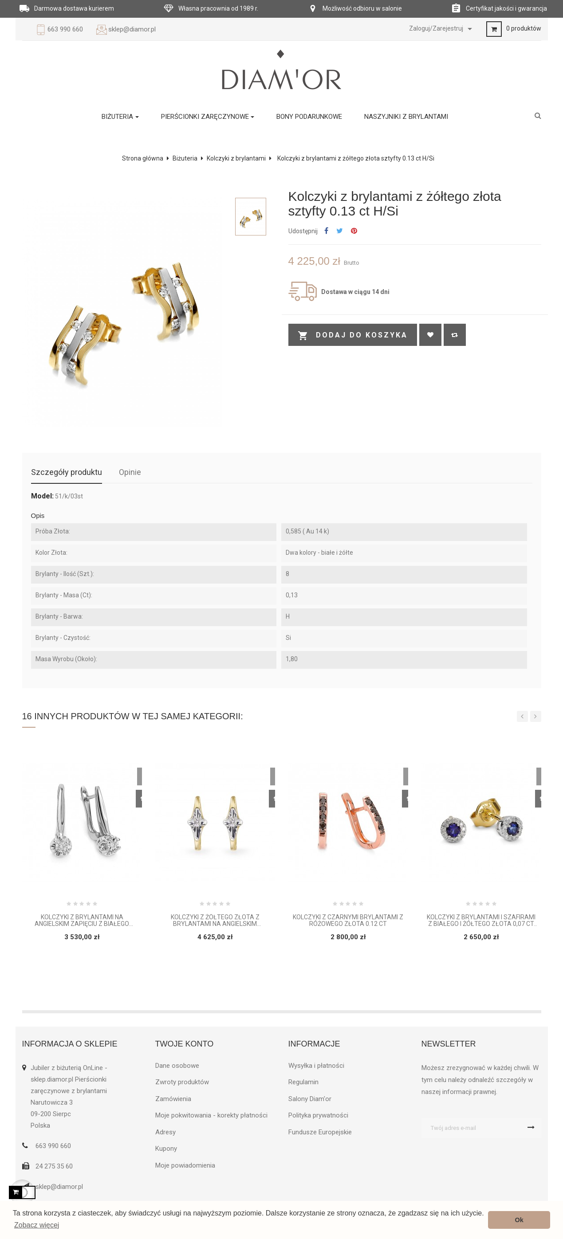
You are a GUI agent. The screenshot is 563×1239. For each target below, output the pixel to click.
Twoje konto (184, 1043)
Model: (42, 496)
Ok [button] (519, 1219)
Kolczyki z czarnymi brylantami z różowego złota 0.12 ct (348, 920)
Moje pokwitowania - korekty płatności (211, 1115)
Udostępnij (326, 231)
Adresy (165, 1132)
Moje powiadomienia (185, 1165)
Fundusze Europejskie (320, 1132)
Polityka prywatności (318, 1115)
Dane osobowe (177, 1066)
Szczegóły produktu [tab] (66, 472)
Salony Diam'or (309, 1099)
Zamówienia (173, 1099)
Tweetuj (339, 231)
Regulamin (303, 1082)
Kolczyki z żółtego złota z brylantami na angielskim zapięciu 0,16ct (215, 921)
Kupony (166, 1149)
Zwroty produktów (182, 1082)
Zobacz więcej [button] (36, 1225)
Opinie (130, 472)
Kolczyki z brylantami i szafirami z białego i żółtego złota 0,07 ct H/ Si (481, 921)
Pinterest (354, 231)
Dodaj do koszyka (353, 335)
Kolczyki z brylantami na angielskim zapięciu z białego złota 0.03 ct (82, 921)
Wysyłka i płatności (316, 1066)
